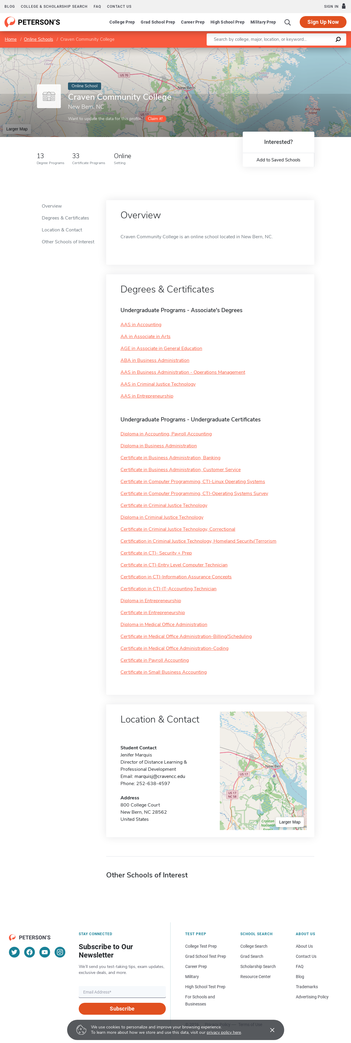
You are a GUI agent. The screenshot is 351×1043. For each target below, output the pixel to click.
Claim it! (155, 119)
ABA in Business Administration (154, 360)
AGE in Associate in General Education (161, 348)
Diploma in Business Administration (158, 446)
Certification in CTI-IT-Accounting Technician (168, 589)
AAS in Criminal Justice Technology (158, 384)
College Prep (122, 22)
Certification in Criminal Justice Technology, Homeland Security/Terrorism (198, 541)
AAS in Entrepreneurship (146, 396)
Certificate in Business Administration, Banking (170, 457)
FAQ (97, 6)
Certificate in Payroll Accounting (154, 660)
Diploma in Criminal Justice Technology (161, 517)
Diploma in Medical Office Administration (163, 624)
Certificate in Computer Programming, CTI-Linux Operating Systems (192, 481)
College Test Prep (201, 946)
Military (192, 976)
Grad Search (251, 956)
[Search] (288, 22)
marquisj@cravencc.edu (159, 776)
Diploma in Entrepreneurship (150, 600)
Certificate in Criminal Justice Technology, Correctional (177, 529)
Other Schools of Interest (68, 242)
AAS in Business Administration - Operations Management (182, 372)
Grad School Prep (158, 22)
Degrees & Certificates (65, 218)
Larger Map (17, 129)
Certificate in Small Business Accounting (163, 672)
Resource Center (255, 976)
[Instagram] (60, 952)
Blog (9, 6)
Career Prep (193, 22)
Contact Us (306, 956)
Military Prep (263, 22)
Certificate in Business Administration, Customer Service (180, 469)
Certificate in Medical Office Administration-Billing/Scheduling (186, 636)
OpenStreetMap (310, 50)
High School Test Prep (205, 986)
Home (11, 39)
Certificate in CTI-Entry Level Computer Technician (174, 565)
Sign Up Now (323, 22)
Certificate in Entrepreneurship (152, 612)
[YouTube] (44, 952)
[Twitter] (14, 952)
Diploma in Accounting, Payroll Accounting (166, 434)
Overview (52, 206)
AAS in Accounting (140, 324)
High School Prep (228, 22)
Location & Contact (62, 230)
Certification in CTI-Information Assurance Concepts (176, 577)
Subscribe (122, 1008)
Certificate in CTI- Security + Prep (156, 553)
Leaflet (279, 50)
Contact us (119, 6)
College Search (253, 946)
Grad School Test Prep (205, 956)
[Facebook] (29, 952)
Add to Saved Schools (278, 160)
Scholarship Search (258, 966)
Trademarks (307, 986)
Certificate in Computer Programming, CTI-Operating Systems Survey (194, 493)
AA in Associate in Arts (145, 336)
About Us (304, 946)
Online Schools (38, 39)
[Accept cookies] (268, 1029)
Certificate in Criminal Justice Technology (163, 505)
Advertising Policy (312, 996)
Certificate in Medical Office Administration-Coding (174, 648)
